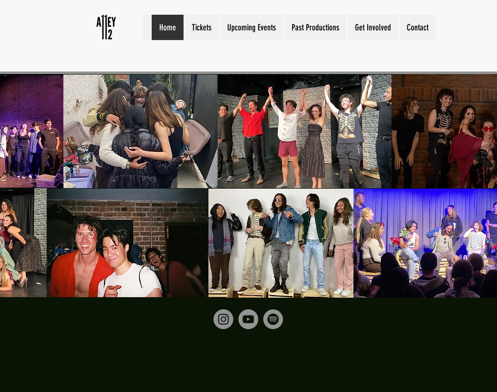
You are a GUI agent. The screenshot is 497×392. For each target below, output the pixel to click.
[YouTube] (248, 319)
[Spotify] (273, 319)
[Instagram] (223, 319)
